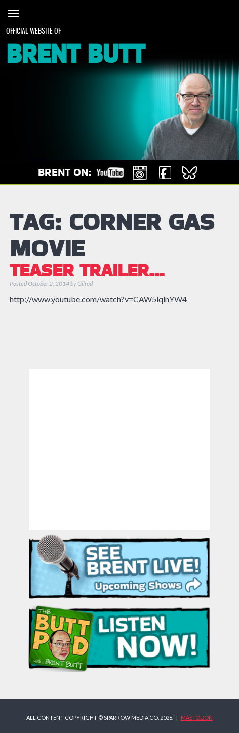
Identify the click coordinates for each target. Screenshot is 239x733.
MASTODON (197, 717)
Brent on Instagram (140, 173)
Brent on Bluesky (189, 173)
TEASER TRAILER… (87, 271)
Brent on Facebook (164, 173)
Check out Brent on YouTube (110, 173)
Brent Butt (75, 54)
